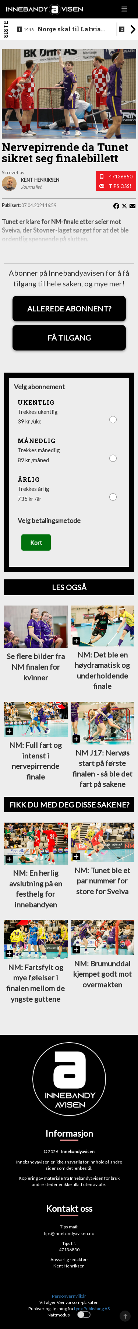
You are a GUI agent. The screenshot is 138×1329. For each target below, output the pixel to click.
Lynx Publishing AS (92, 1308)
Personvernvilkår (69, 1296)
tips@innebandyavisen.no (69, 1233)
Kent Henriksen (69, 1266)
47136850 (120, 176)
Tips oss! (120, 186)
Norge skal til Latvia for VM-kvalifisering (62, 29)
